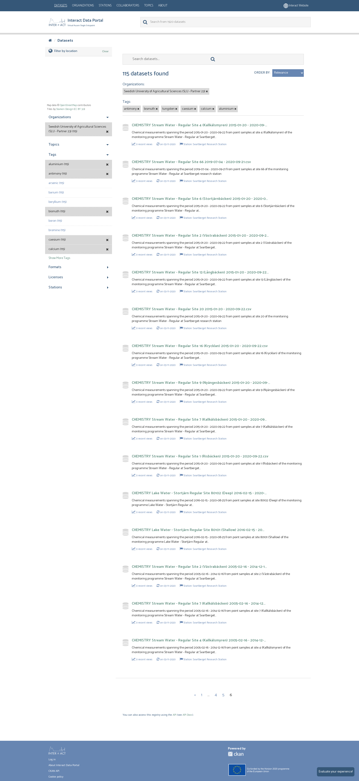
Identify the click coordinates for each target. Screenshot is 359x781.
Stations (105, 5)
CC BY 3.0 (79, 109)
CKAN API (54, 771)
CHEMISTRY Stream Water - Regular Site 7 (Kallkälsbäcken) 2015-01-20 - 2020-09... (199, 419)
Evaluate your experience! (336, 771)
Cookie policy (56, 777)
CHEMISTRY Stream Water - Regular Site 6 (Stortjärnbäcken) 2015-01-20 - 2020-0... (200, 199)
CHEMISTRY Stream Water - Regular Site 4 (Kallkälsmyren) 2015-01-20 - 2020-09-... (199, 125)
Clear (105, 51)
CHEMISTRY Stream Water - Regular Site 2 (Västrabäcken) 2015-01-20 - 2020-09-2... (200, 236)
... (208, 695)
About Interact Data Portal (64, 765)
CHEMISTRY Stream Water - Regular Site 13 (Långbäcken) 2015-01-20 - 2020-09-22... (200, 272)
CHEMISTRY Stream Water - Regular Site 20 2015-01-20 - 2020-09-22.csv (191, 309)
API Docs (187, 715)
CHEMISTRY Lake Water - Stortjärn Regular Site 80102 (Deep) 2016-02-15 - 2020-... (199, 493)
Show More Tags (59, 258)
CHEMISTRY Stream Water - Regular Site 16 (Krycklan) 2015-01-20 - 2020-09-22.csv (200, 346)
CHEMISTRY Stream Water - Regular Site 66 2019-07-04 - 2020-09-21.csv (191, 162)
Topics (148, 5)
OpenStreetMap (68, 105)
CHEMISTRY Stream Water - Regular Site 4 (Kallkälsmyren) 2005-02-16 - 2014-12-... (199, 640)
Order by (262, 72)
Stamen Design (64, 109)
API (174, 715)
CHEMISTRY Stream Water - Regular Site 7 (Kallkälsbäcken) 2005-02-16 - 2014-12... (198, 603)
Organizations (83, 5)
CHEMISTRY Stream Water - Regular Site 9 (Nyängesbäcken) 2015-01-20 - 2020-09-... (201, 383)
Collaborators (128, 5)
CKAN (236, 754)
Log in (52, 759)
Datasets (60, 5)
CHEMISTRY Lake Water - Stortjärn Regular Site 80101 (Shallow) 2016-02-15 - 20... (198, 530)
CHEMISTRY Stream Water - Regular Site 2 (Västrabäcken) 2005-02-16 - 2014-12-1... (199, 567)
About (162, 5)
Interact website (296, 5)
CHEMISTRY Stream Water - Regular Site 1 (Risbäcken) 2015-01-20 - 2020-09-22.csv (200, 456)
